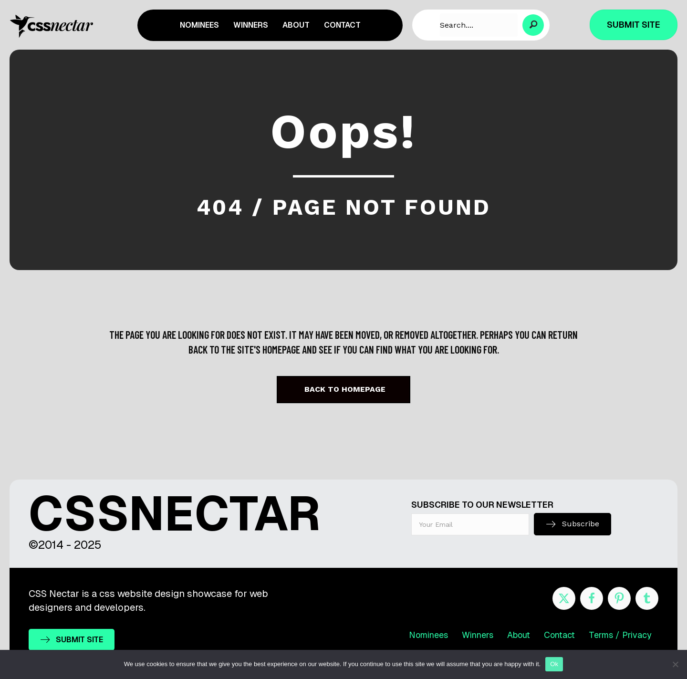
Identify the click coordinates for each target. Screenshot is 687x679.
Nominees (428, 634)
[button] (533, 25)
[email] (470, 524)
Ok (554, 664)
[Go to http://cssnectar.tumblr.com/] (646, 598)
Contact (559, 634)
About (518, 634)
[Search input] (479, 25)
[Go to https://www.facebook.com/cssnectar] (591, 598)
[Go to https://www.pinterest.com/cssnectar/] (619, 598)
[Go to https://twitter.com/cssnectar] (563, 598)
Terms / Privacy (620, 634)
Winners (477, 634)
